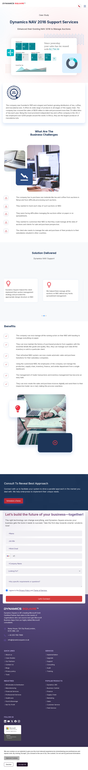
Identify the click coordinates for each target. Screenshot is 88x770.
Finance (50, 691)
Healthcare (10, 698)
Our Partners (10, 661)
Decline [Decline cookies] (8, 764)
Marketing (50, 698)
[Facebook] (15, 721)
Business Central (53, 688)
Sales (49, 701)
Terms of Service (40, 590)
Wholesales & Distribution (15, 685)
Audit (49, 668)
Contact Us (10, 664)
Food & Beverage (12, 701)
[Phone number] (44, 556)
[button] (8, 556)
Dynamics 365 (52, 685)
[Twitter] (12, 721)
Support (50, 661)
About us (9, 654)
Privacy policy (11, 671)
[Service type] (44, 571)
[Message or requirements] (44, 581)
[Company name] (44, 563)
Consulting (51, 664)
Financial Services (12, 691)
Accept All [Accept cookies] (22, 764)
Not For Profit (10, 704)
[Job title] (44, 541)
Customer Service (53, 704)
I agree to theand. (28, 590)
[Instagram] (19, 721)
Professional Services (13, 694)
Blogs (8, 668)
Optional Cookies (12, 758)
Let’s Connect (44, 599)
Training (50, 671)
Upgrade (50, 658)
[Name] (44, 533)
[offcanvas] (85, 6)
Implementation (52, 654)
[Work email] (44, 548)
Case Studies (10, 658)
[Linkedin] (5, 721)
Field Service (51, 708)
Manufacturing (11, 688)
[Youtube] (8, 721)
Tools (8, 674)
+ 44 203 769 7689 (15, 635)
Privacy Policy (24, 590)
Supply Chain (51, 694)
